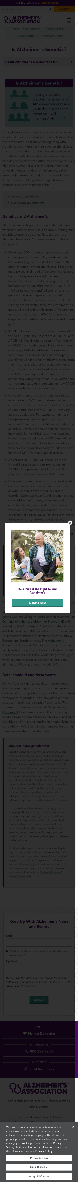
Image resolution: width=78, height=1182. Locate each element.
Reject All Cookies (39, 1167)
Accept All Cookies (39, 1176)
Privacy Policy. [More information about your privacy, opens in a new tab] (44, 1151)
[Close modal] (73, 544)
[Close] (73, 1126)
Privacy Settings (39, 1158)
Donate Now (39, 627)
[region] (39, 1152)
